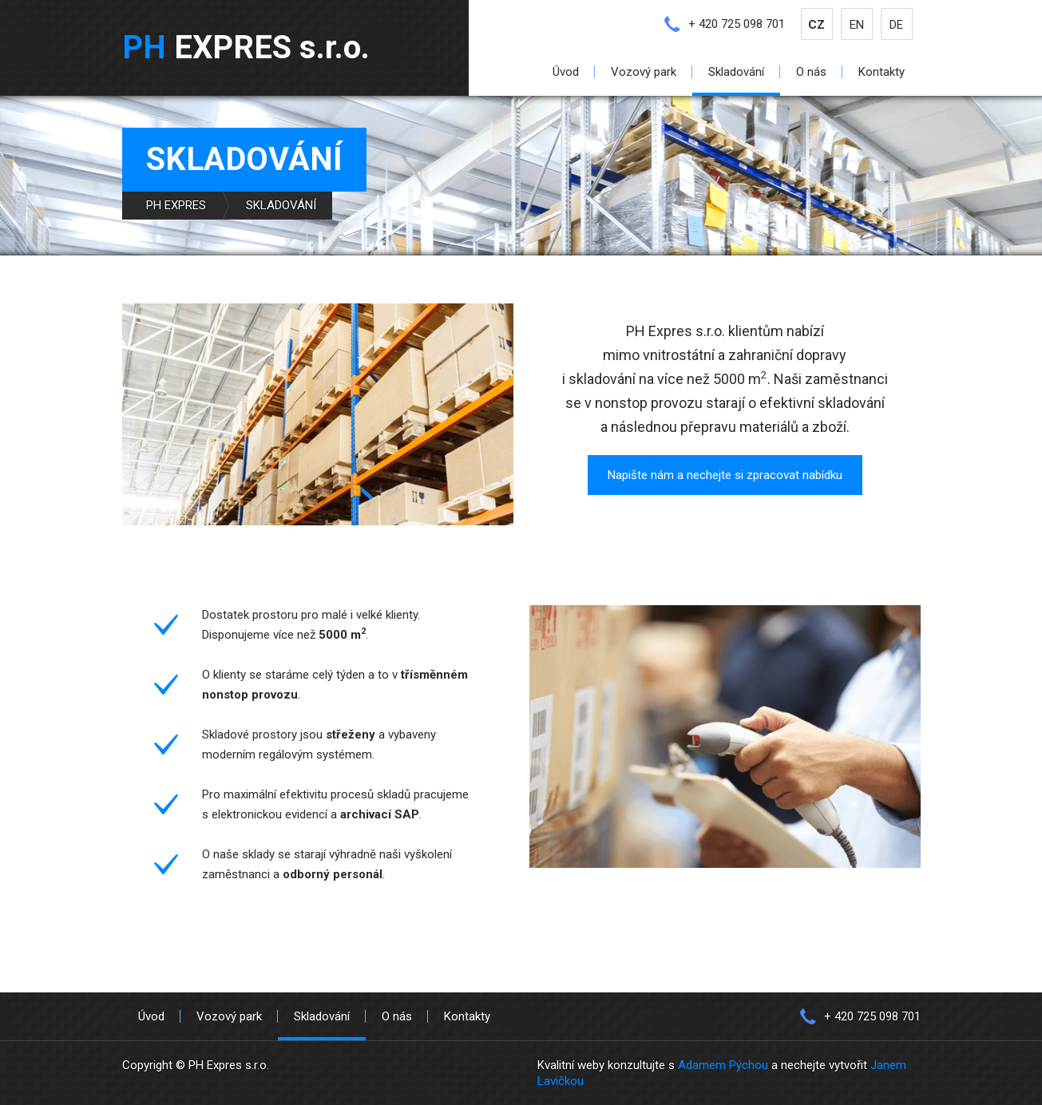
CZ (816, 25)
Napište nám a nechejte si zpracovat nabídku (725, 475)
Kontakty (881, 72)
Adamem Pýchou (723, 1065)
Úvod (566, 72)
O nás (811, 72)
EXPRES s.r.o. (246, 47)
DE (896, 25)
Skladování (736, 72)
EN (857, 25)
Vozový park (643, 72)
